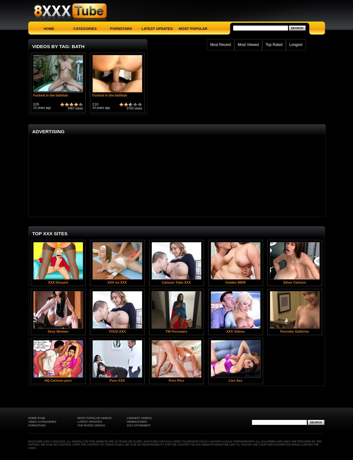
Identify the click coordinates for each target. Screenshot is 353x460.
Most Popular (193, 29)
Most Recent (220, 45)
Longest (295, 45)
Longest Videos (139, 418)
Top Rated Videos (91, 425)
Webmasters (137, 421)
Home (49, 29)
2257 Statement (139, 425)
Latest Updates (156, 29)
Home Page (36, 418)
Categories (84, 29)
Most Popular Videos (95, 418)
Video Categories (42, 421)
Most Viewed (248, 45)
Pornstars (121, 29)
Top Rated (274, 45)
